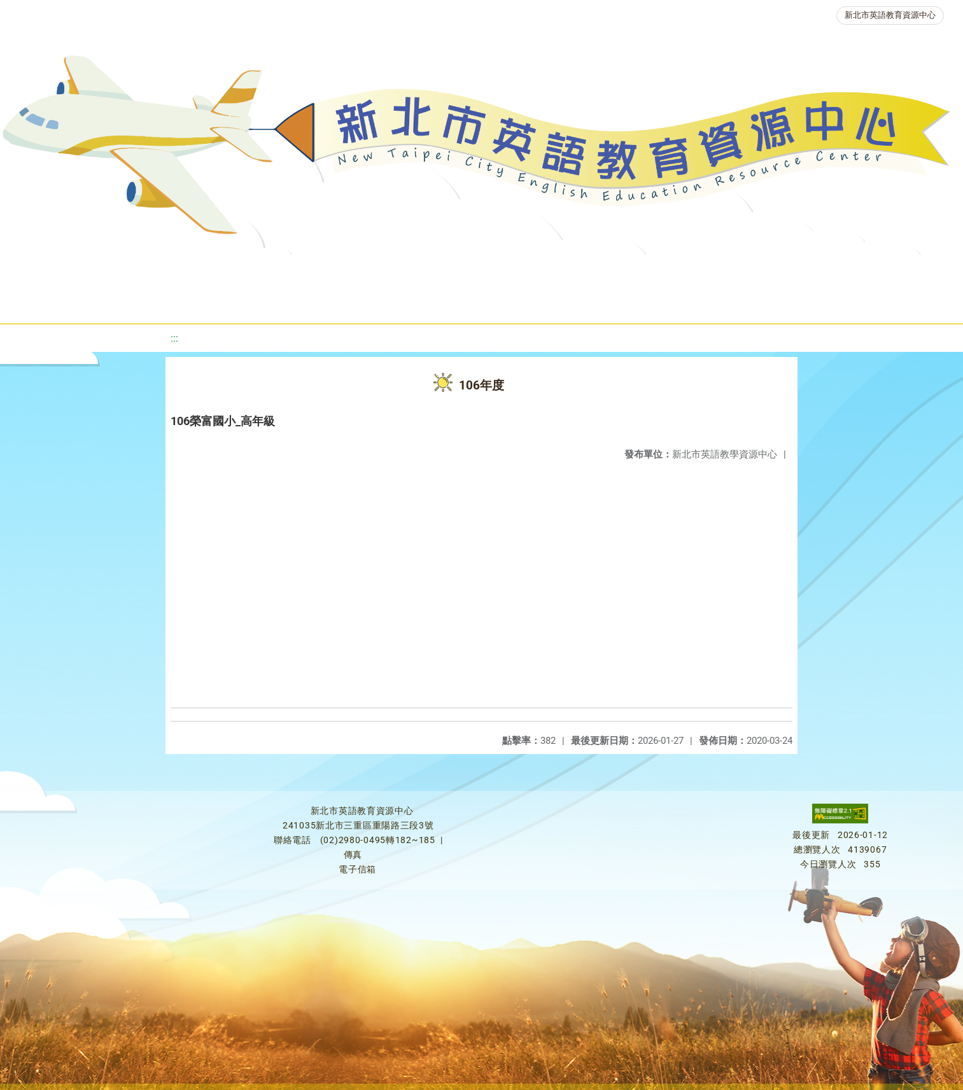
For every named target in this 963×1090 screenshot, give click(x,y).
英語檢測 (537, 270)
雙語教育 (870, 270)
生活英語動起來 (780, 270)
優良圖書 (461, 270)
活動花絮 (474, 302)
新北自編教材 (376, 270)
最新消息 (154, 270)
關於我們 (78, 270)
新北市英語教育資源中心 (890, 15)
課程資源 (215, 270)
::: (174, 338)
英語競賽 (614, 270)
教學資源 (292, 270)
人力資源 (690, 270)
